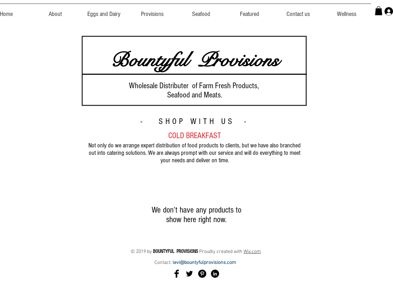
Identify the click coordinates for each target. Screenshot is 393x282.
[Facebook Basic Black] (177, 274)
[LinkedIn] (215, 274)
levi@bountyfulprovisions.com (205, 263)
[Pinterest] (202, 274)
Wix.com (252, 252)
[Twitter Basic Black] (189, 274)
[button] (378, 10)
